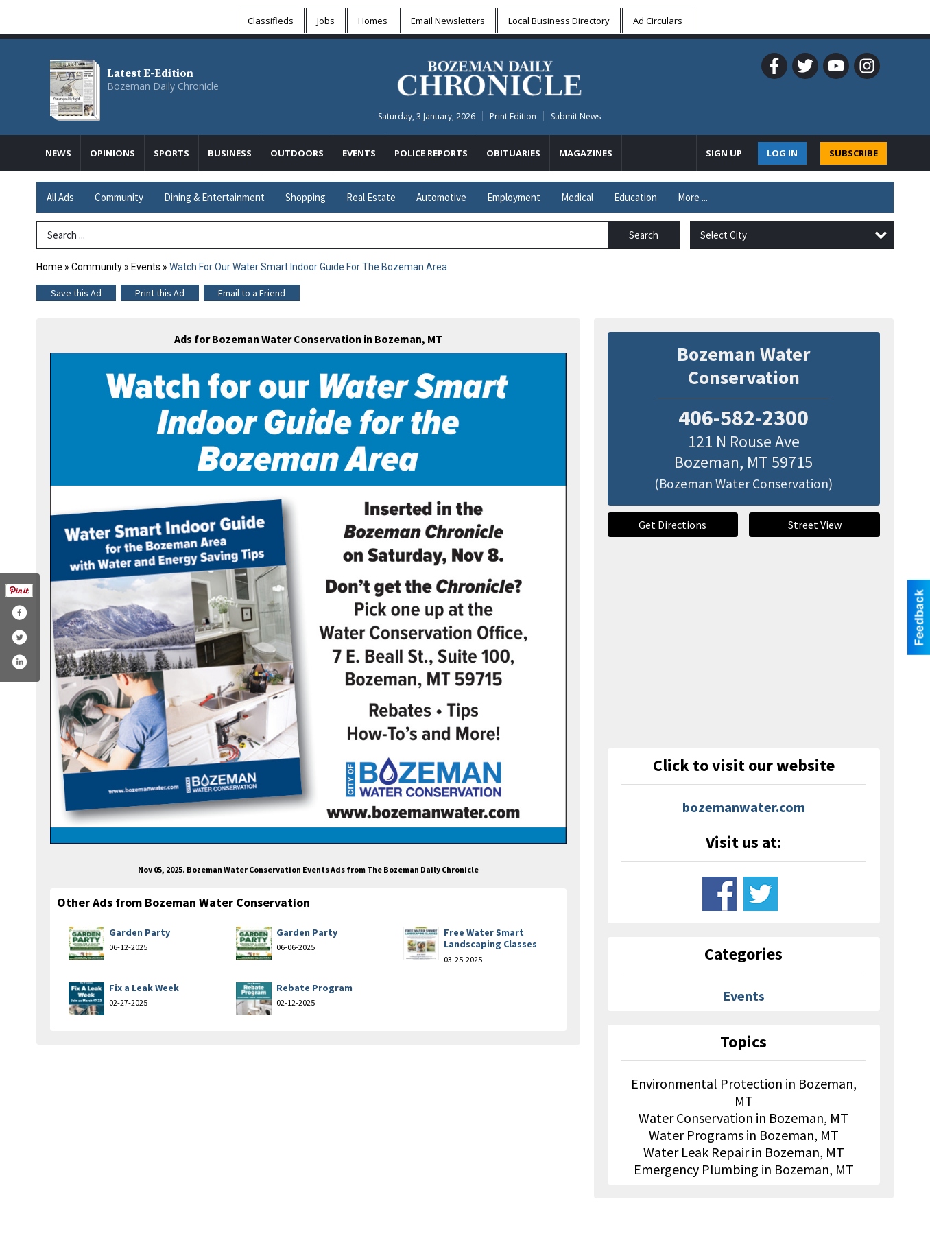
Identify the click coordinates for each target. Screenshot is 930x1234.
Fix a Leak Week (144, 988)
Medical (577, 197)
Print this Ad (159, 293)
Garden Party (139, 932)
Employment (513, 197)
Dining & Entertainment (214, 197)
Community (119, 197)
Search (643, 234)
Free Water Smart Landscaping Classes (490, 938)
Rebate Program (314, 988)
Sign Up (724, 153)
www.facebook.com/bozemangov (719, 894)
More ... (693, 197)
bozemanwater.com (743, 807)
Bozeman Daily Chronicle (163, 86)
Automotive (441, 197)
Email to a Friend (251, 293)
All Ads (60, 197)
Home (49, 266)
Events (147, 266)
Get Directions (672, 525)
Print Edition (513, 116)
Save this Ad (76, 293)
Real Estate (371, 197)
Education (635, 197)
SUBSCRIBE (853, 153)
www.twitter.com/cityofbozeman (760, 894)
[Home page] (489, 76)
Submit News (576, 116)
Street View (815, 525)
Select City (723, 234)
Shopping (305, 197)
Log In (782, 153)
